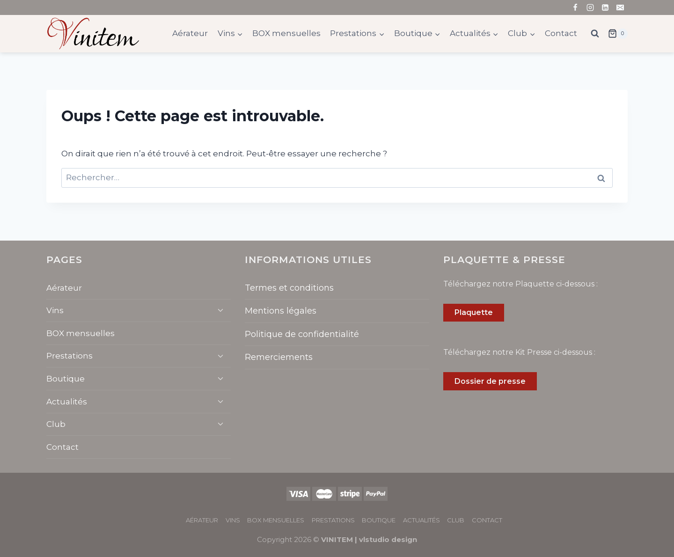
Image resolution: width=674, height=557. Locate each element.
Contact (561, 33)
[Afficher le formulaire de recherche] (594, 33)
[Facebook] (575, 7)
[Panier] (618, 34)
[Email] (620, 7)
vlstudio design (388, 539)
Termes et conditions (289, 288)
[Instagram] (590, 7)
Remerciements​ (279, 357)
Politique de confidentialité (302, 334)
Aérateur (190, 33)
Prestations (69, 355)
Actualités (66, 401)
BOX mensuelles (286, 33)
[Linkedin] (605, 7)
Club (56, 424)
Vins (55, 310)
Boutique (65, 378)
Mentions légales (280, 311)
